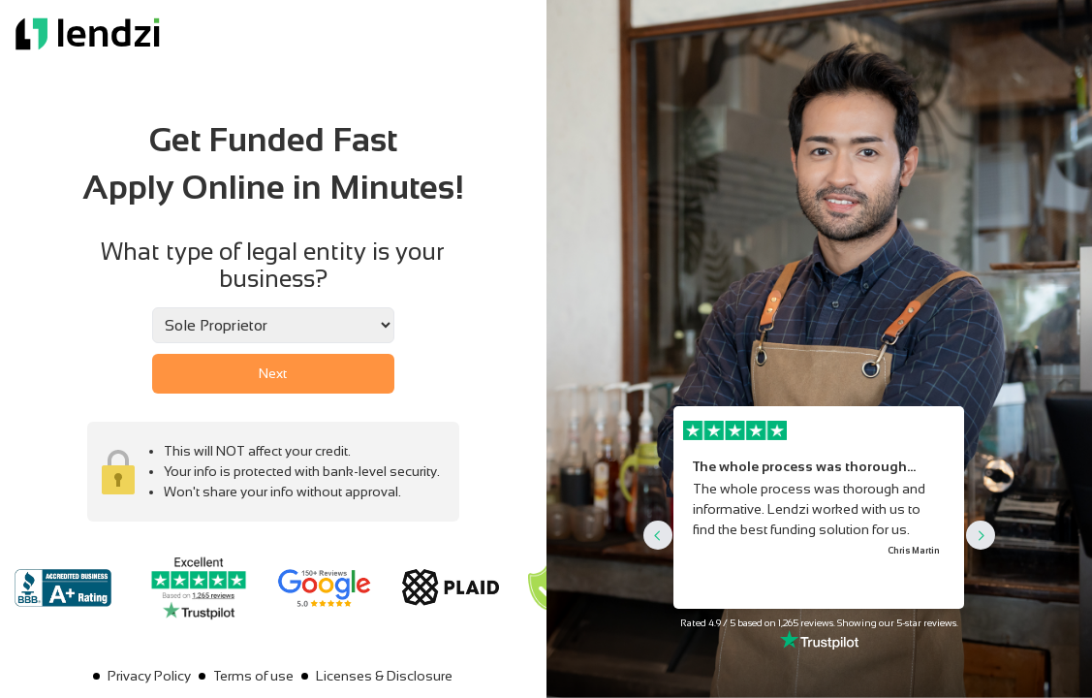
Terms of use (253, 675)
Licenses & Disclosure (384, 675)
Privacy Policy (149, 675)
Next (273, 373)
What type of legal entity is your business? (273, 265)
